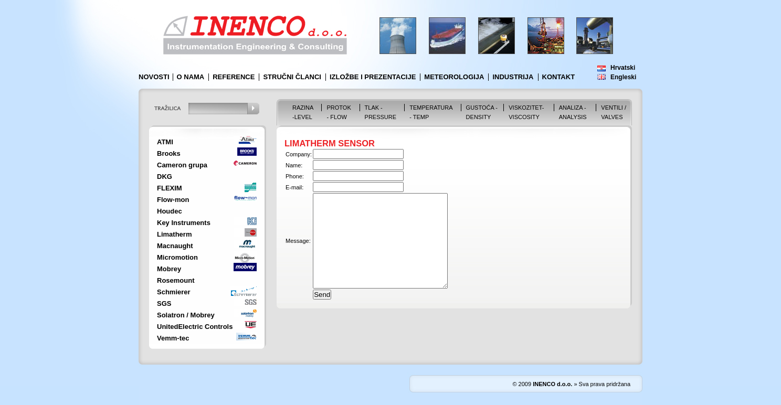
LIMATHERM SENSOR (329, 143)
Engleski (623, 77)
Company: (299, 154)
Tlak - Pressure (381, 112)
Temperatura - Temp (430, 112)
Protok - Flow (338, 112)
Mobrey (169, 269)
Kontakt (558, 77)
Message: (298, 250)
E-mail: (294, 187)
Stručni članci (292, 77)
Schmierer (174, 292)
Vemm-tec (173, 338)
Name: (294, 165)
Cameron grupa (182, 165)
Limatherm (174, 234)
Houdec (169, 211)
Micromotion (177, 257)
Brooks (169, 153)
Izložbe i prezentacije (373, 77)
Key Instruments (183, 223)
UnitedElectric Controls (195, 327)
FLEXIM (169, 188)
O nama (191, 77)
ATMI (165, 142)
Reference (234, 77)
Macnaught (175, 246)
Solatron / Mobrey (186, 315)
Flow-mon (173, 200)
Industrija (512, 77)
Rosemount (176, 280)
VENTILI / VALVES (613, 112)
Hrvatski (622, 67)
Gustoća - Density (482, 112)
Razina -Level (302, 112)
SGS (164, 303)
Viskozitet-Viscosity (526, 112)
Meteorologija (454, 77)
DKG (164, 176)
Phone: (295, 176)
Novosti (154, 77)
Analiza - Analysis (573, 112)
